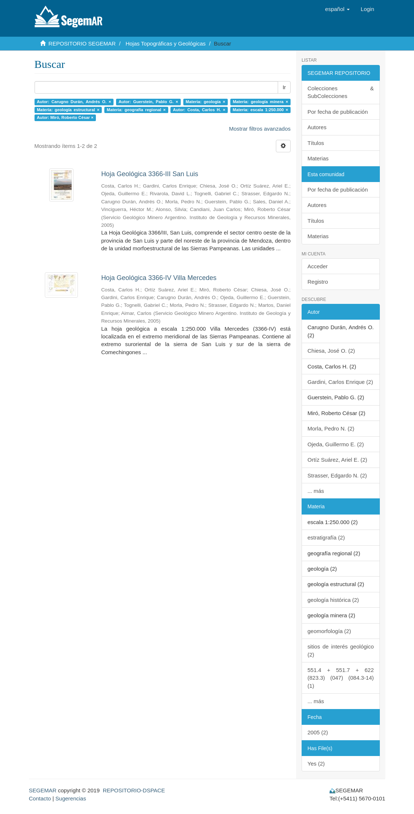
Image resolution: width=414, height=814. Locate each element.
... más (315, 491)
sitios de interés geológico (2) (340, 650)
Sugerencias (70, 798)
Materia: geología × (205, 101)
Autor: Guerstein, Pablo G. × (148, 101)
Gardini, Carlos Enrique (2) (340, 382)
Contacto (40, 798)
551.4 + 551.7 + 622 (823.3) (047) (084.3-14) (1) (340, 678)
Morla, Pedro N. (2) (330, 428)
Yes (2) (316, 763)
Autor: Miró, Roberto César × (65, 117)
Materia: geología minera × (260, 101)
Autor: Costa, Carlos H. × (199, 110)
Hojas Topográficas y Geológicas (166, 43)
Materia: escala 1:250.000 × (260, 110)
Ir (284, 87)
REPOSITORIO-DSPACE (134, 790)
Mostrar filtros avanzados (260, 129)
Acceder (317, 266)
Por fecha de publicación (337, 112)
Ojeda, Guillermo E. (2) (335, 444)
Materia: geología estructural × (68, 110)
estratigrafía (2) (326, 537)
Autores (317, 127)
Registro (317, 282)
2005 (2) (317, 732)
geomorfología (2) (329, 631)
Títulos (315, 143)
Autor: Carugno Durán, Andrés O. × (74, 101)
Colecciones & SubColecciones (340, 92)
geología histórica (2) (333, 600)
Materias (318, 158)
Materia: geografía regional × (136, 110)
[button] (337, 9)
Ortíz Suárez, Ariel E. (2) (337, 460)
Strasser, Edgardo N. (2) (337, 475)
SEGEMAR (43, 790)
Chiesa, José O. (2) (331, 351)
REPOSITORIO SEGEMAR (82, 43)
